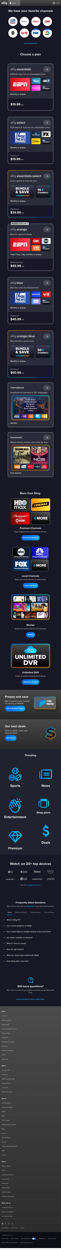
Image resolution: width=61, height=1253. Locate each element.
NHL (3, 1129)
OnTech (23, 1228)
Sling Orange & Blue (8, 1042)
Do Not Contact (52, 1238)
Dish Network (14, 1228)
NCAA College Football (9, 1124)
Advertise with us (7, 1207)
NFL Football (6, 1120)
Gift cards (5, 1059)
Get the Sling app (7, 1092)
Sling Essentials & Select (9, 1029)
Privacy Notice (14, 1238)
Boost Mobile (5, 1228)
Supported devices (7, 1174)
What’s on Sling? (21, 912)
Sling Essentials (6, 1020)
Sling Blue (5, 1037)
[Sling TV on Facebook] (5, 1223)
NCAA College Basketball (9, 1146)
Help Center (30, 906)
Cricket (4, 1155)
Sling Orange (6, 1033)
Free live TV (5, 1070)
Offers (4, 1055)
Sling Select (5, 1024)
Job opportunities (7, 1216)
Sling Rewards (6, 1192)
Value (3, 1170)
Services (4, 1016)
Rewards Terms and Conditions (10, 1242)
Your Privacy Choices (28, 1239)
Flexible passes (35, 912)
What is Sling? (6, 1166)
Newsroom (5, 1183)
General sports (6, 1103)
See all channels (30, 43)
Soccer (4, 1142)
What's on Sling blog (8, 1079)
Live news (5, 1087)
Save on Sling (49, 912)
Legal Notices (42, 1238)
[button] (30, 537)
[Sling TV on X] (12, 1223)
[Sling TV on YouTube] (2, 1223)
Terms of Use (5, 1238)
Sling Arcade (6, 1187)
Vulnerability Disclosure (26, 1242)
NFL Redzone (6, 1137)
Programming (6, 1083)
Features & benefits (8, 1196)
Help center (5, 1179)
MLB (3, 1150)
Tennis (4, 1133)
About (9, 912)
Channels (5, 1074)
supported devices (34, 885)
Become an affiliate (7, 1212)
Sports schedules (7, 1107)
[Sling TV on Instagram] (9, 1223)
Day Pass (5, 1046)
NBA (3, 1116)
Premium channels (7, 1050)
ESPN (3, 1111)
